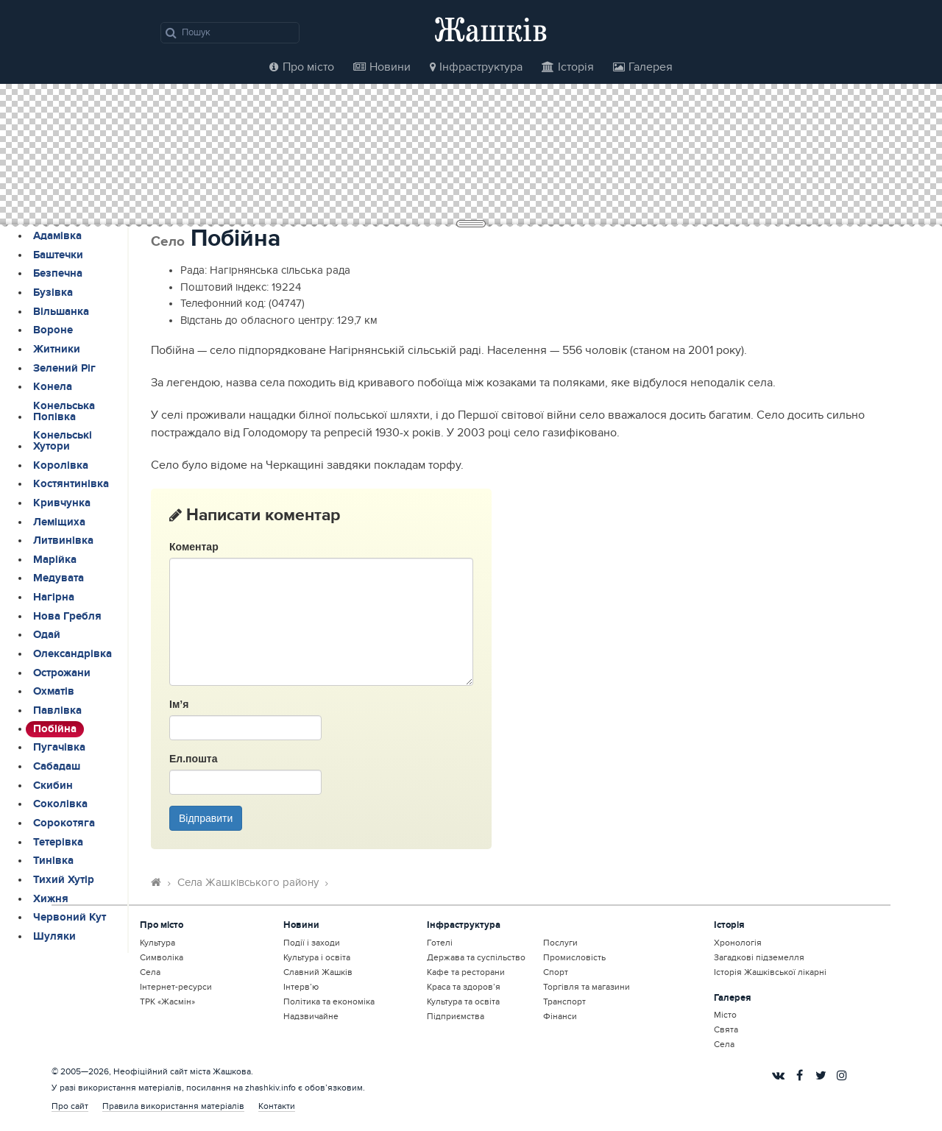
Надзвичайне (311, 1016)
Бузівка (53, 292)
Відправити (206, 818)
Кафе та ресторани (466, 972)
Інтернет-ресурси (176, 987)
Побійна (55, 729)
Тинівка (53, 861)
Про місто (301, 67)
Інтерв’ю (301, 987)
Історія (568, 67)
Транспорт (564, 1001)
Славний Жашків (318, 972)
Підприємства (455, 1016)
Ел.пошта (193, 759)
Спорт (555, 972)
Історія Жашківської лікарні (770, 972)
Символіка (161, 957)
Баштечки (58, 255)
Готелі (440, 942)
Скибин (53, 786)
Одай (46, 635)
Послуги (560, 942)
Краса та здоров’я (463, 987)
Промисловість (574, 957)
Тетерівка (58, 842)
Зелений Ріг (64, 368)
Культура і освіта (316, 957)
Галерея (643, 67)
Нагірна (53, 597)
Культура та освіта (463, 1001)
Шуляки (54, 936)
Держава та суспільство (476, 957)
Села (150, 972)
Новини (382, 67)
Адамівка (57, 236)
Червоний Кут (69, 917)
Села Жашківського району (248, 882)
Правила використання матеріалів (173, 1106)
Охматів (53, 691)
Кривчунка (62, 503)
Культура (157, 942)
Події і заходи (311, 942)
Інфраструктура (476, 67)
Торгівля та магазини (586, 987)
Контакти (276, 1106)
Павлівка (57, 710)
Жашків (491, 29)
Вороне (53, 330)
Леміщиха (59, 522)
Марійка (55, 560)
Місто (725, 1015)
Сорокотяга (64, 823)
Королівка (60, 465)
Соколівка (60, 804)
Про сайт (70, 1106)
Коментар (194, 547)
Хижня (50, 899)
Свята (726, 1029)
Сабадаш (56, 766)
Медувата (58, 578)
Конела (52, 387)
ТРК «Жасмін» (167, 1001)
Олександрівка (72, 654)
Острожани (62, 673)
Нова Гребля (67, 616)
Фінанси (560, 1016)
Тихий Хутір (63, 880)
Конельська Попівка (64, 412)
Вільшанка (61, 312)
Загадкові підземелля (759, 957)
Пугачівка (59, 747)
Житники (56, 349)
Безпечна (57, 273)
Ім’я (178, 704)
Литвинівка (63, 540)
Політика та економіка (329, 1001)
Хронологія (738, 942)
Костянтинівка (71, 484)
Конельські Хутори (62, 441)
